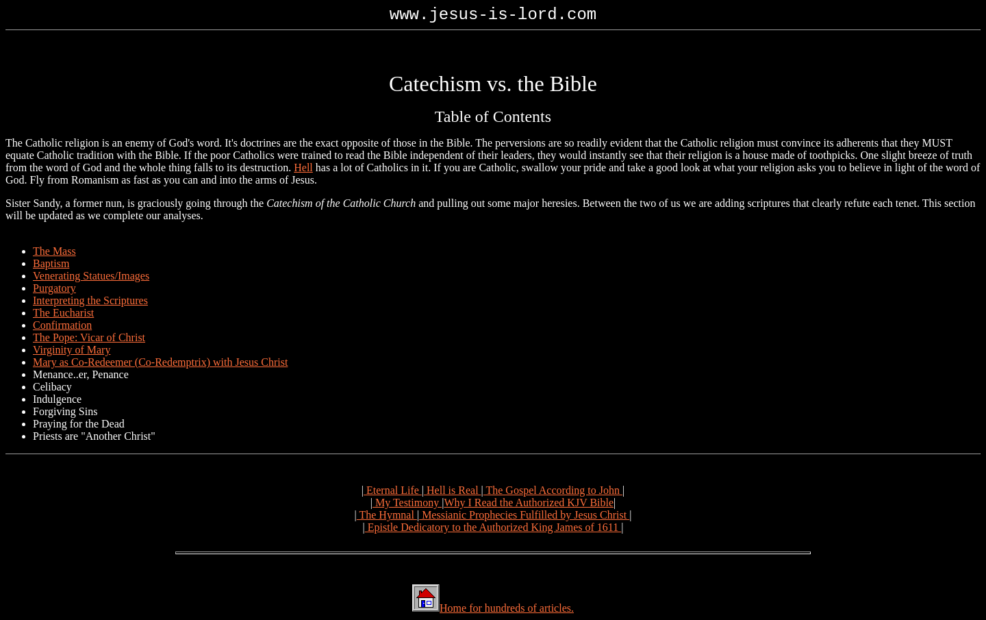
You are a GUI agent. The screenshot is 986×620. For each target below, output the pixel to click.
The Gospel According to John (552, 490)
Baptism (51, 263)
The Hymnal (387, 515)
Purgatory (54, 288)
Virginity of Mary (71, 350)
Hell (303, 167)
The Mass (54, 251)
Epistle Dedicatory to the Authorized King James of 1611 (493, 527)
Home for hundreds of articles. (507, 608)
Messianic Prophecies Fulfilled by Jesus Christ (524, 515)
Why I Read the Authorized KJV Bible (529, 502)
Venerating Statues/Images (91, 276)
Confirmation (62, 325)
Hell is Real (452, 490)
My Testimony (407, 502)
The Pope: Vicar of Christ (89, 337)
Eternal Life (393, 490)
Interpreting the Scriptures (90, 300)
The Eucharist (63, 313)
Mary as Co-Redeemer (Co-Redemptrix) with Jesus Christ (160, 362)
